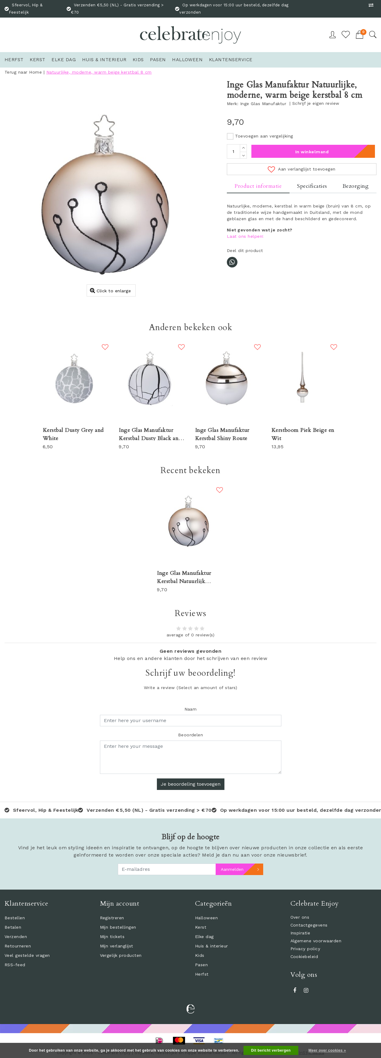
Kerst (200, 927)
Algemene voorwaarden (316, 940)
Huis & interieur (211, 946)
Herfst (202, 974)
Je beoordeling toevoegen (190, 784)
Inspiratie (300, 932)
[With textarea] (190, 757)
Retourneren (18, 946)
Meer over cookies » (327, 1050)
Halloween (206, 917)
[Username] (190, 720)
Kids (199, 955)
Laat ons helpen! (245, 236)
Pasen (201, 964)
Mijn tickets (112, 936)
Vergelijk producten (121, 955)
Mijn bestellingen (118, 927)
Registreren (112, 917)
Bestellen (15, 917)
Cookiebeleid (304, 956)
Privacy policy (305, 948)
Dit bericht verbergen (271, 1050)
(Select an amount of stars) (190, 687)
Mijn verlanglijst (116, 946)
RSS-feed (15, 964)
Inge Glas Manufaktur (263, 103)
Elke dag (204, 936)
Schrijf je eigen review (316, 103)
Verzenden (16, 936)
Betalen (13, 927)
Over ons (300, 917)
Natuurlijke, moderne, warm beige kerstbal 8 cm (99, 72)
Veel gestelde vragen (27, 955)
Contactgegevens (309, 925)
